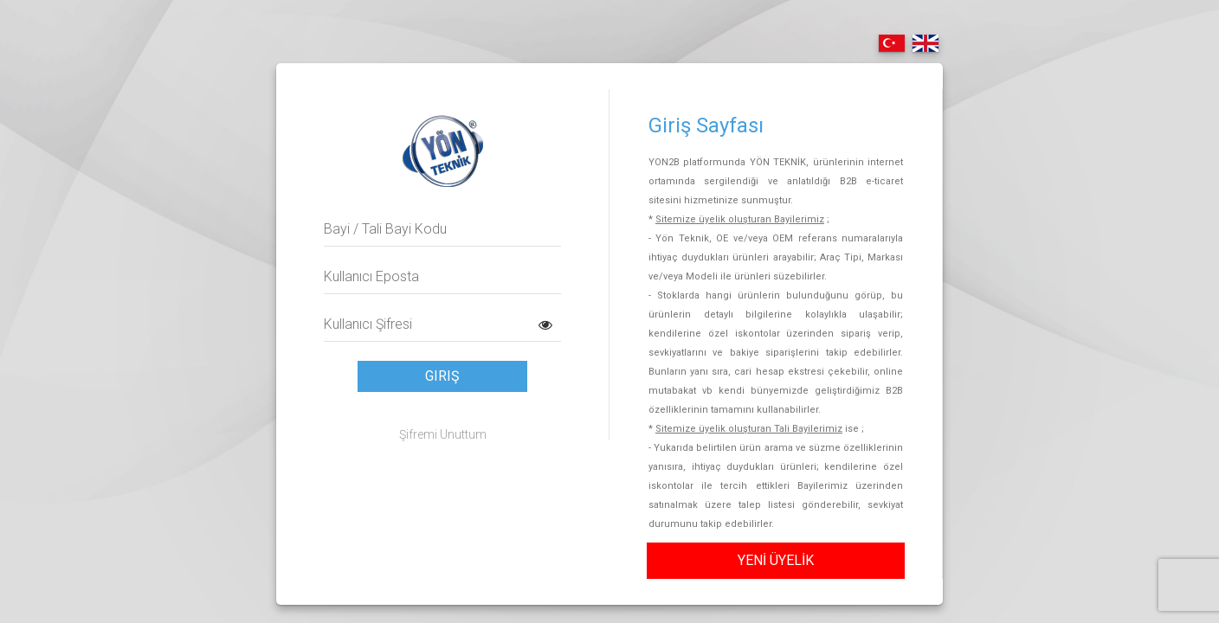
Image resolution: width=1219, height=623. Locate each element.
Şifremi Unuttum (443, 434)
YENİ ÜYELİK (776, 560)
